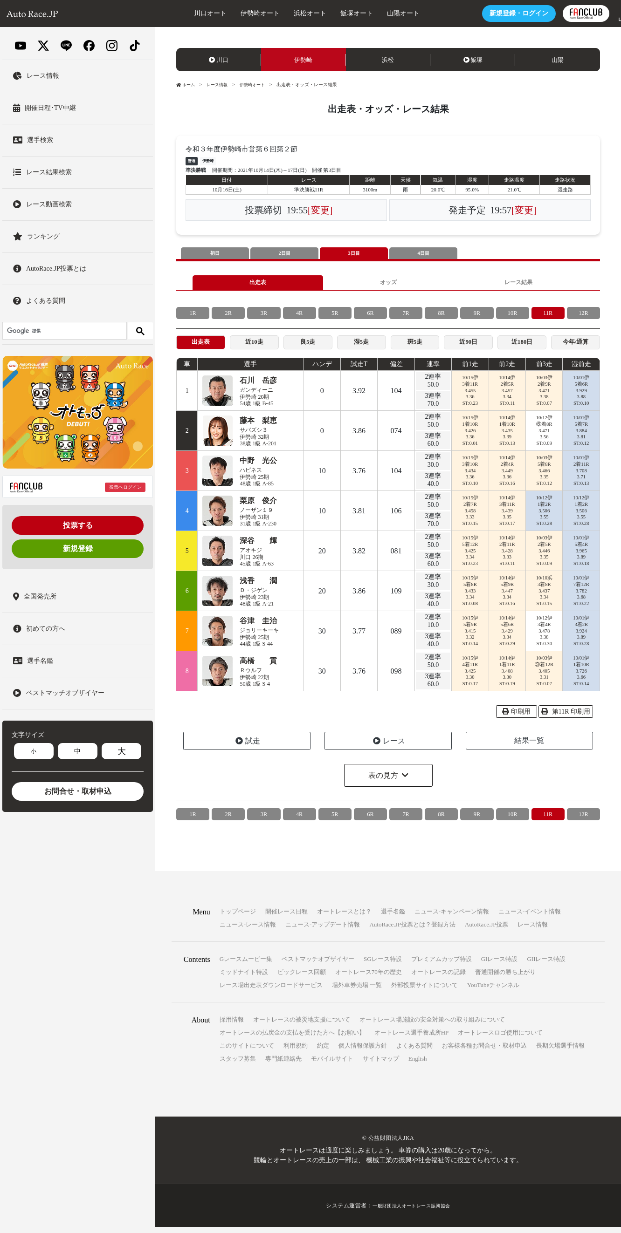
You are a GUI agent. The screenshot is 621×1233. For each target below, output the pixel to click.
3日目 (354, 254)
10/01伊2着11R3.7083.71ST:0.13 (581, 476)
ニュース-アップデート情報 (322, 930)
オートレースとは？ (344, 917)
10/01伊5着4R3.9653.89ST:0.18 (581, 556)
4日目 (423, 254)
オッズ (388, 284)
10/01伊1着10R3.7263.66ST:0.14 (581, 676)
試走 (247, 747)
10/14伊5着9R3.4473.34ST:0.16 (507, 596)
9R (477, 316)
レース (389, 747)
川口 (218, 59)
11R (548, 316)
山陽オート (374, 13)
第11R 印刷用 (565, 717)
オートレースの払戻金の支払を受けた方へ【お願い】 (292, 1038)
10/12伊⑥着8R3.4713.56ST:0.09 (544, 436)
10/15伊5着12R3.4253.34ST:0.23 (470, 556)
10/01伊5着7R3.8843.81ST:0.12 (581, 436)
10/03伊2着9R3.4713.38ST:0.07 (544, 396)
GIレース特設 (499, 964)
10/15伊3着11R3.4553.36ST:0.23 (470, 396)
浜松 (388, 59)
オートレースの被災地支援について (301, 1025)
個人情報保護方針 (362, 1051)
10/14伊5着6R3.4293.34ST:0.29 (507, 636)
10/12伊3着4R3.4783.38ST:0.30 (544, 636)
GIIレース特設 (546, 964)
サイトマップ (381, 1064)
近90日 (468, 346)
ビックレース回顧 (301, 977)
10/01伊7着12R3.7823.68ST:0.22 (581, 596)
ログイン (489, 13)
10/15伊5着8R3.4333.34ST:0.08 (470, 596)
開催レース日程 (286, 917)
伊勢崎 (303, 59)
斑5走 (415, 346)
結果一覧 (529, 746)
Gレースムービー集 (246, 964)
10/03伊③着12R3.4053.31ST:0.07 (544, 676)
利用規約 (295, 1051)
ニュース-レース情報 (248, 930)
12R (583, 316)
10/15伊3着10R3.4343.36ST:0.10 (470, 476)
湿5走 (361, 346)
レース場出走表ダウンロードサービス (271, 991)
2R (228, 316)
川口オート (181, 13)
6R (370, 316)
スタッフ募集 (238, 1064)
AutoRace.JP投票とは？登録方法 (412, 930)
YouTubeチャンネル (493, 991)
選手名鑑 (393, 917)
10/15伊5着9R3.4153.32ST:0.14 (470, 636)
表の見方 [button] (383, 781)
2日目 (284, 254)
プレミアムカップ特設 (441, 964)
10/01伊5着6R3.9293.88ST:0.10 (581, 396)
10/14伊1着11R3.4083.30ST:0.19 (507, 676)
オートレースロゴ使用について (500, 1038)
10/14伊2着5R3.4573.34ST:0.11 (507, 396)
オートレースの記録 (438, 977)
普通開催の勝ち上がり (505, 977)
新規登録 (78, 548)
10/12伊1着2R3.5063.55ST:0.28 (544, 516)
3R (264, 316)
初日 (215, 254)
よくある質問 (414, 1051)
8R (441, 316)
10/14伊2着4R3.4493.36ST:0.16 (507, 476)
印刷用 (516, 717)
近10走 (254, 346)
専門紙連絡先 (283, 1064)
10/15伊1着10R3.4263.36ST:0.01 (470, 436)
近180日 (522, 346)
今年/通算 (576, 346)
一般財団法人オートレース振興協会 (411, 1211)
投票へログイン (125, 487)
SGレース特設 (383, 964)
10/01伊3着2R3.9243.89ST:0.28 (581, 636)
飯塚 (473, 59)
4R (299, 316)
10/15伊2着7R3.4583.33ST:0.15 (470, 516)
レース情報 (220, 84)
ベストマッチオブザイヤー (318, 964)
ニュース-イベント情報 (529, 917)
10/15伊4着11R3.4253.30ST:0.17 (470, 676)
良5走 (308, 346)
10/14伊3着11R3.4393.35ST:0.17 (507, 516)
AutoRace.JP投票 (487, 930)
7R (405, 316)
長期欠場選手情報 (560, 1051)
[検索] (63, 331)
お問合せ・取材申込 (77, 791)
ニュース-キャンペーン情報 (451, 917)
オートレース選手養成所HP (411, 1038)
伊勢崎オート (230, 13)
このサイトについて (247, 1051)
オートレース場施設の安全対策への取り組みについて (432, 1025)
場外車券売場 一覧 (357, 991)
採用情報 (232, 1025)
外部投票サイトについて (424, 991)
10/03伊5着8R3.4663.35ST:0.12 (544, 476)
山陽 (558, 59)
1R (192, 316)
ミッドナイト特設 (244, 977)
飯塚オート (327, 13)
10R (512, 316)
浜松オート (280, 13)
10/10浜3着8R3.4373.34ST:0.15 (544, 596)
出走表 (258, 284)
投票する (78, 525)
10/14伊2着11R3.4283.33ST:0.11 (507, 556)
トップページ (238, 917)
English (417, 1064)
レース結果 (518, 284)
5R (334, 316)
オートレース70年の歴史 (368, 977)
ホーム (186, 84)
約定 (323, 1051)
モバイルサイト (332, 1064)
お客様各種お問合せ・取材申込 (484, 1051)
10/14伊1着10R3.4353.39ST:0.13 (507, 436)
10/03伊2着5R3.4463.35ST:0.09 (544, 556)
